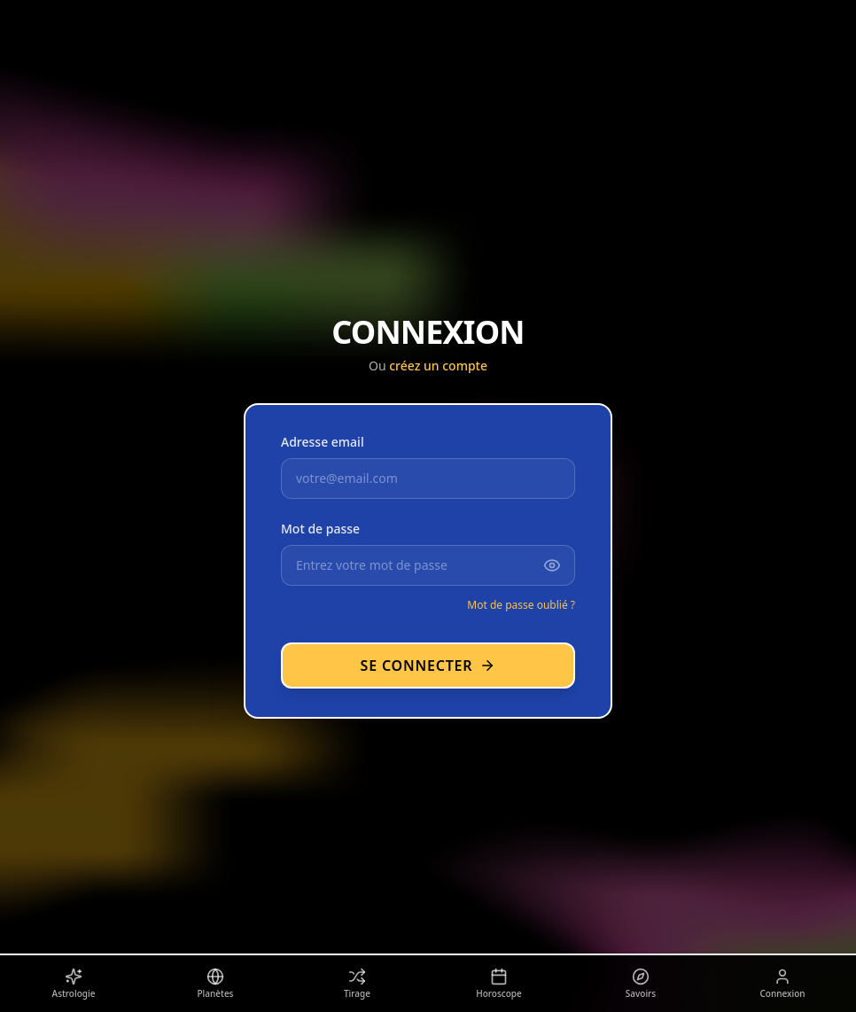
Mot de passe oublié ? (521, 604)
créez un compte (438, 365)
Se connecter (428, 665)
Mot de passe (320, 528)
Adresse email (322, 441)
